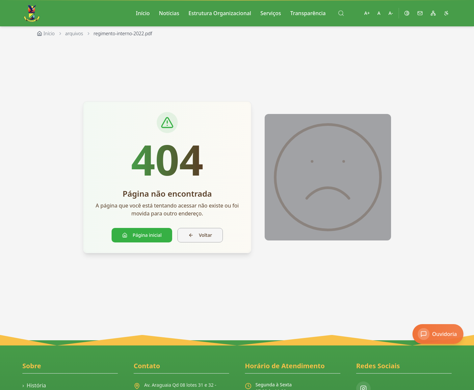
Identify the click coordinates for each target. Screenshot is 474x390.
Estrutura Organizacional (220, 13)
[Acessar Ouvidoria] (437, 334)
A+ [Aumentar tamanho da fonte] (367, 13)
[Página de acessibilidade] (446, 13)
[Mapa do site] (433, 13)
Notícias (169, 13)
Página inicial (142, 235)
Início (143, 13)
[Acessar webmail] (420, 13)
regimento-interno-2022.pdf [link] (122, 33)
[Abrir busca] (341, 13)
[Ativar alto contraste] (407, 13)
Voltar (200, 235)
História (34, 385)
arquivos (74, 33)
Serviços (270, 13)
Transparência (308, 13)
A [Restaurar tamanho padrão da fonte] (378, 13)
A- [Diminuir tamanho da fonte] (390, 13)
